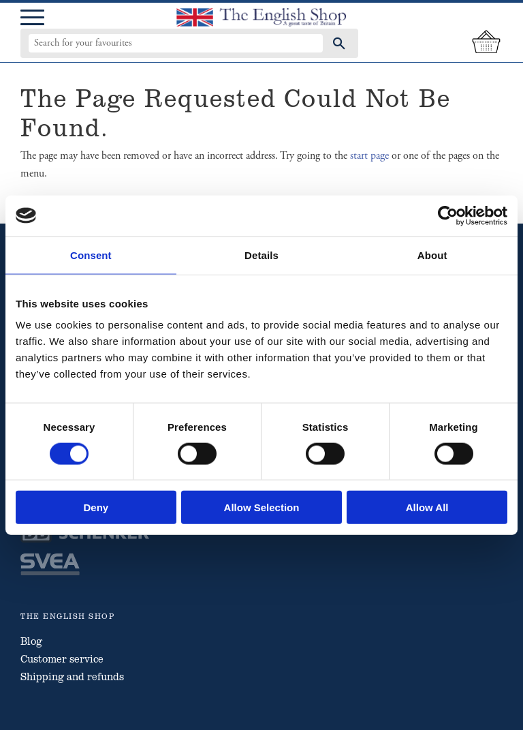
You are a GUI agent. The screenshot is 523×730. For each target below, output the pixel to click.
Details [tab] (261, 254)
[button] (32, 18)
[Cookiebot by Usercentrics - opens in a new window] (447, 215)
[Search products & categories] (176, 43)
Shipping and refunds (72, 676)
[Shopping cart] (486, 43)
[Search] (339, 43)
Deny (95, 507)
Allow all (427, 507)
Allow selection (262, 507)
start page (369, 156)
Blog (31, 640)
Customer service (62, 658)
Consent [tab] (91, 254)
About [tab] (432, 254)
